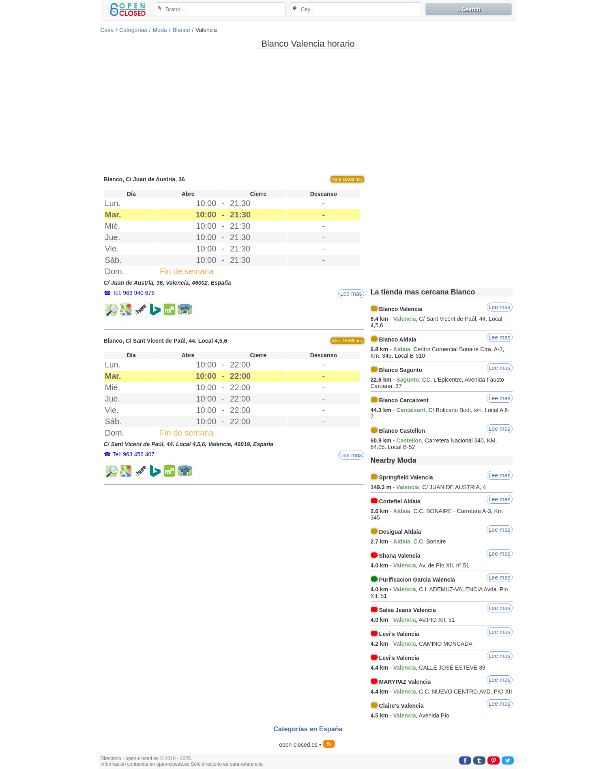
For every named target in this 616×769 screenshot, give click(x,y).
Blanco (181, 30)
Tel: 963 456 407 (134, 454)
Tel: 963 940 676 (134, 293)
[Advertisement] (308, 111)
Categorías (133, 30)
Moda (159, 30)
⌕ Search (469, 9)
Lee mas (351, 293)
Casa (107, 30)
